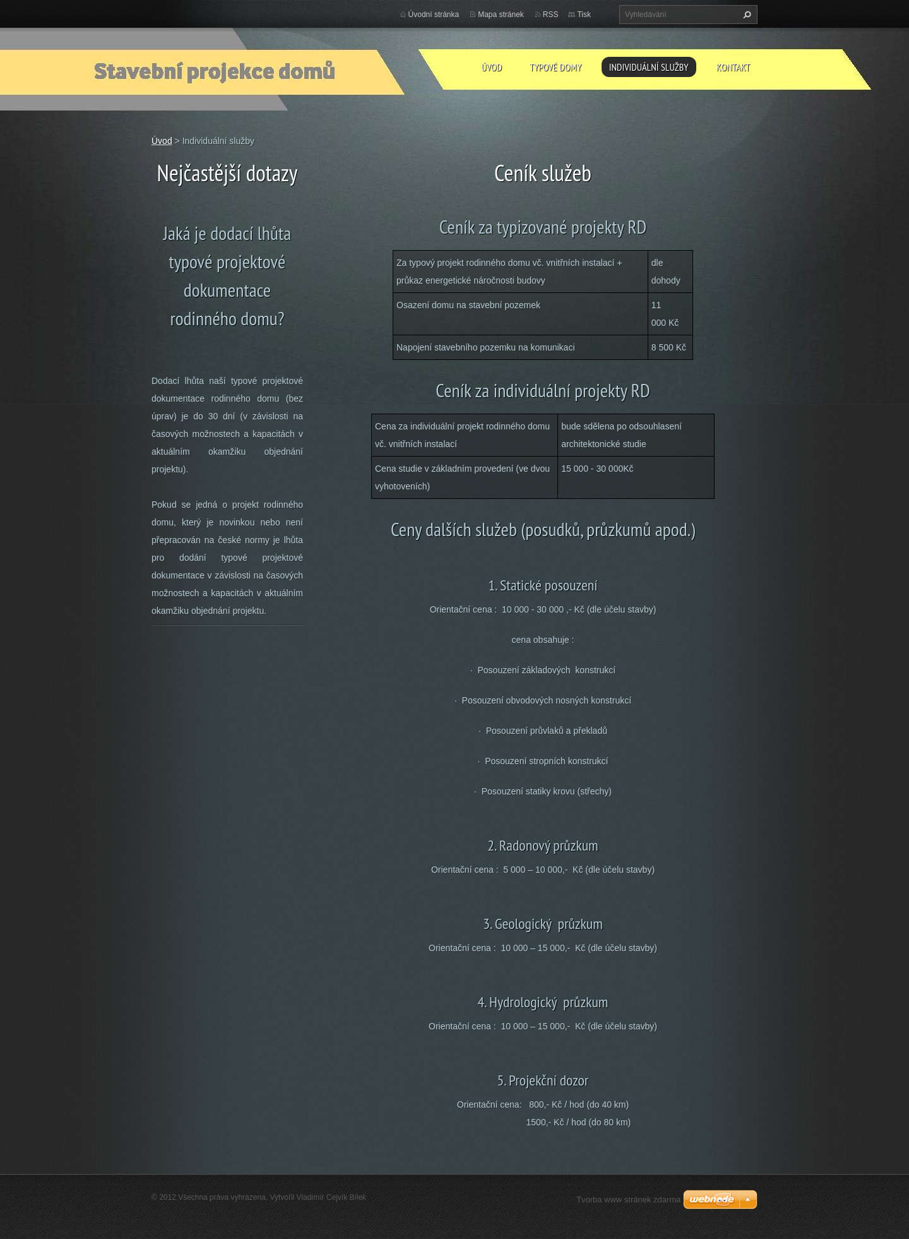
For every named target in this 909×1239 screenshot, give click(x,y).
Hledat (745, 14)
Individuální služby (649, 67)
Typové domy (555, 67)
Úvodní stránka (434, 14)
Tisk (584, 14)
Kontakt (733, 67)
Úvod (491, 67)
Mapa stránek (501, 14)
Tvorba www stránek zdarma (628, 1199)
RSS (551, 14)
